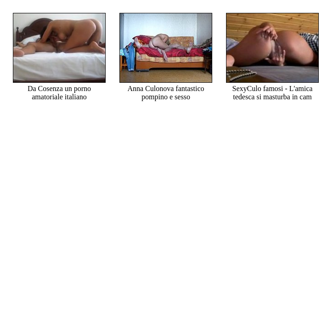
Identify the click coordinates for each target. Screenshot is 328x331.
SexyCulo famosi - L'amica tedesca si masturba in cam (272, 88)
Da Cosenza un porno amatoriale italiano (59, 88)
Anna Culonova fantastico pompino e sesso (165, 88)
